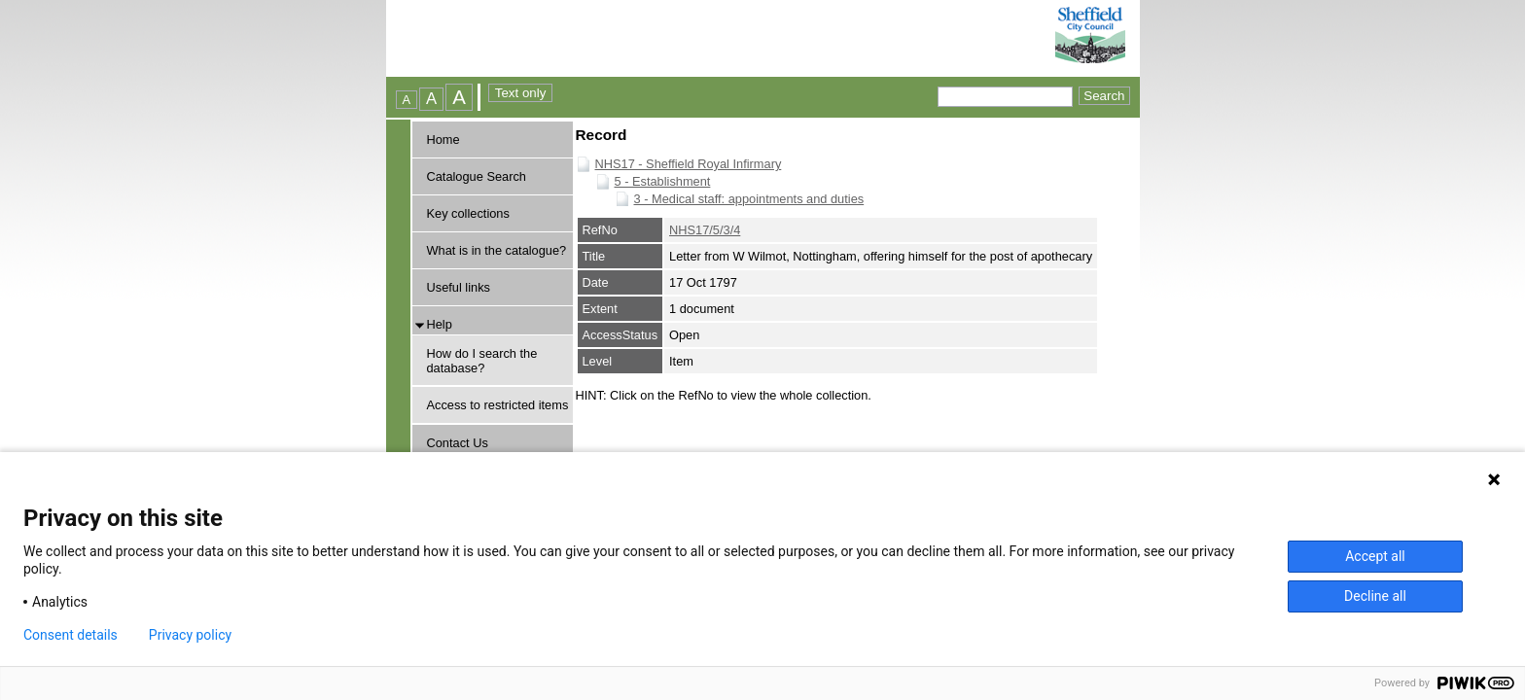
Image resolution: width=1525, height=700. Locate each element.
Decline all (1375, 596)
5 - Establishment (663, 181)
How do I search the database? (482, 360)
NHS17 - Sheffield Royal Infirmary (688, 164)
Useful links (458, 287)
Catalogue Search (476, 176)
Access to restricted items (498, 405)
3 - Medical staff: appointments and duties (749, 199)
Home (443, 139)
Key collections (468, 213)
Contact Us (457, 443)
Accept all (1375, 556)
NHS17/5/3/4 (704, 230)
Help (439, 324)
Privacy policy (190, 635)
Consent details (70, 635)
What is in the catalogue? (497, 250)
